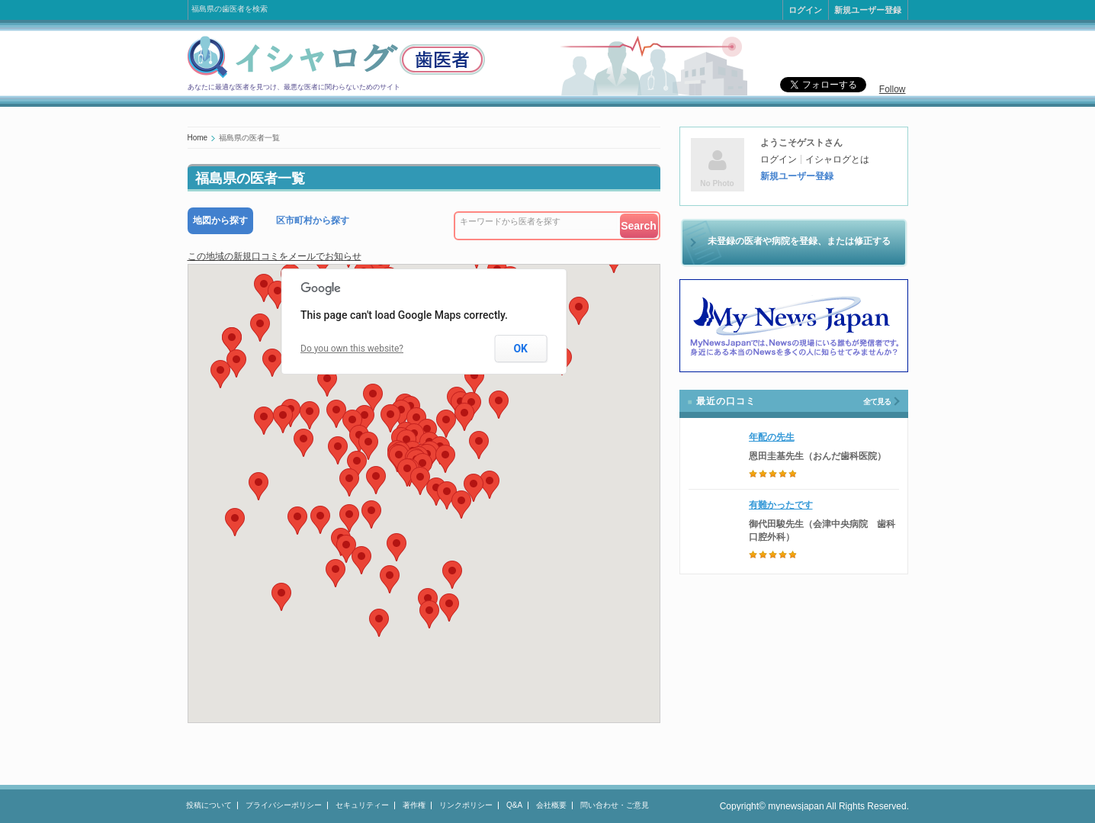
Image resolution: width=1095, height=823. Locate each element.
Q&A (514, 805)
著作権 (414, 805)
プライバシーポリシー (284, 805)
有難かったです (781, 505)
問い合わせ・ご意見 (614, 805)
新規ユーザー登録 (867, 9)
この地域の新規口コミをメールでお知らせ (274, 256)
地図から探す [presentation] (220, 220)
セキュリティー (362, 805)
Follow (892, 89)
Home (198, 137)
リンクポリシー (466, 805)
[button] (420, 481)
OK (520, 348)
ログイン (805, 9)
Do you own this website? (351, 348)
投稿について (209, 805)
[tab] (220, 220)
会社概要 (551, 805)
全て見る (877, 401)
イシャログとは (837, 159)
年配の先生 (772, 437)
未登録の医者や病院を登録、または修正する (799, 241)
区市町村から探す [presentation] (312, 220)
